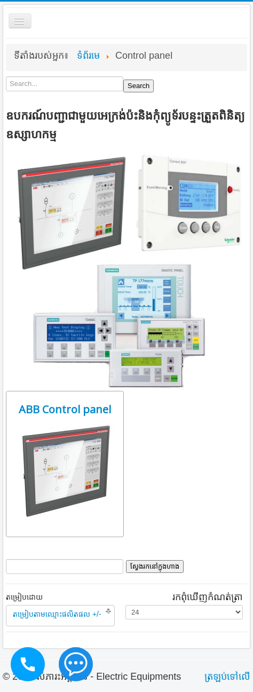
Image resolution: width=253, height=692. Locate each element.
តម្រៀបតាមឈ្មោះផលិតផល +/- (57, 614)
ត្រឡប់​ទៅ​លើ (227, 676)
